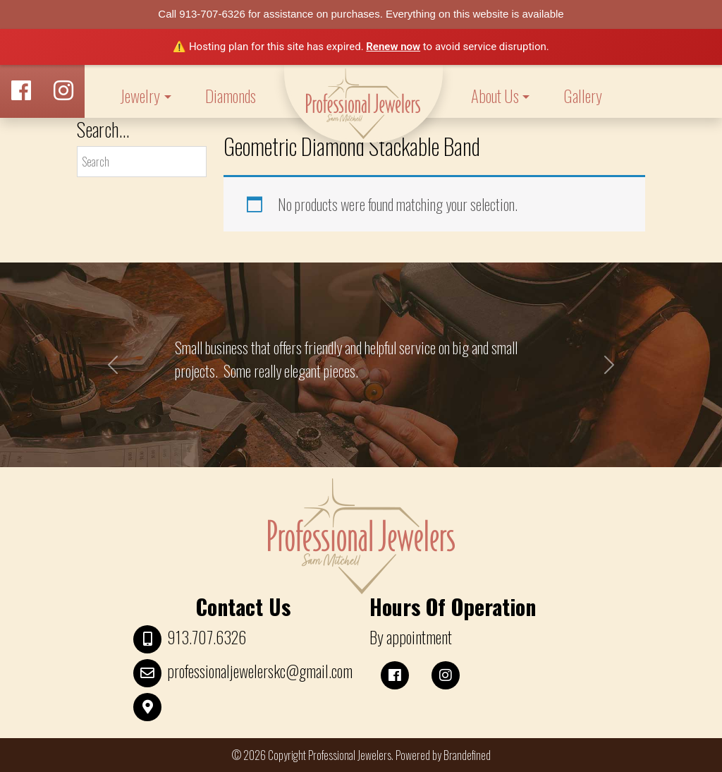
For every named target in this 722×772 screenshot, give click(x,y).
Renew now (393, 46)
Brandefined (467, 755)
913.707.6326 (206, 637)
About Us (495, 96)
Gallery (582, 96)
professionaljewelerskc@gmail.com (260, 671)
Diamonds (230, 96)
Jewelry (140, 96)
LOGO (363, 104)
